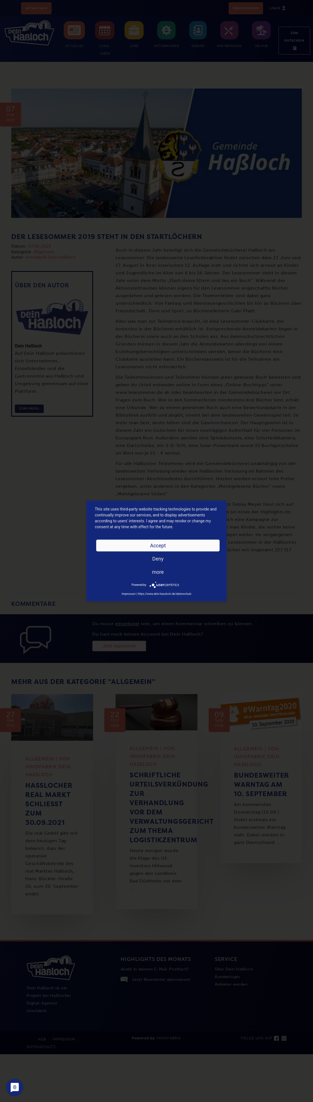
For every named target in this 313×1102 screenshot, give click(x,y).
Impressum (128, 593)
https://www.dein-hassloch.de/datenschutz (164, 593)
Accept (158, 545)
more (158, 572)
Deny (158, 559)
